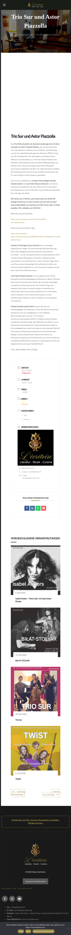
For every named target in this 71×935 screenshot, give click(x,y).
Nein (28, 931)
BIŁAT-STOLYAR (22, 660)
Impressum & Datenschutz (35, 881)
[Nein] (68, 928)
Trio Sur (18, 720)
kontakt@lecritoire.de (31, 478)
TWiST (18, 779)
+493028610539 (34, 472)
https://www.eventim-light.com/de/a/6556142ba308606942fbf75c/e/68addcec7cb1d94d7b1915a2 (35, 236)
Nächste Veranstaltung (51, 793)
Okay (21, 931)
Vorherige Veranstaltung (18, 793)
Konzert (26, 419)
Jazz (24, 415)
